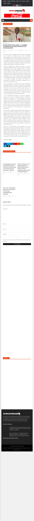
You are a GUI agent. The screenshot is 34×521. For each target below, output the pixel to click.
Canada (8, 1)
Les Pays (4, 1)
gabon (10, 139)
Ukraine (27, 1)
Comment (5, 208)
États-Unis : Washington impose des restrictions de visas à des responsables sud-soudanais (9, 191)
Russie (24, 1)
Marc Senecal (6, 196)
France (17, 1)
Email (4, 229)
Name (4, 223)
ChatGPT (15, 449)
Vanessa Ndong (7, 50)
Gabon (22, 50)
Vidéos (5, 3)
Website (4, 234)
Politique (26, 50)
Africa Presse (13, 446)
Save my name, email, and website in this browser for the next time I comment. (17, 240)
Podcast (28, 448)
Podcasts (9, 3)
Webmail (5, 448)
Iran (20, 1)
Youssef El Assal (7, 172)
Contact (19, 449)
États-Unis (13, 1)
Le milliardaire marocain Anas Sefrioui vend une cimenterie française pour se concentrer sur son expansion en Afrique (9, 167)
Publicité (9, 448)
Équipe (25, 448)
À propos (21, 448)
